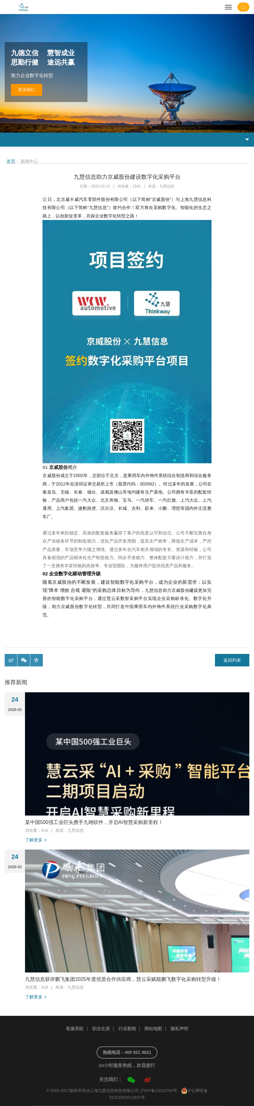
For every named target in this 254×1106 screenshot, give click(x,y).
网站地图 (153, 1028)
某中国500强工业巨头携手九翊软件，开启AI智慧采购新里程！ (94, 822)
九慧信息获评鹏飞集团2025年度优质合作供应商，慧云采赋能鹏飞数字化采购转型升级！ (123, 979)
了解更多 (33, 839)
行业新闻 (127, 1028)
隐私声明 (179, 1028)
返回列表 (232, 660)
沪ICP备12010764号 (158, 1090)
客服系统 (74, 1028)
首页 (11, 161)
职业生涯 (101, 1028)
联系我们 (26, 89)
